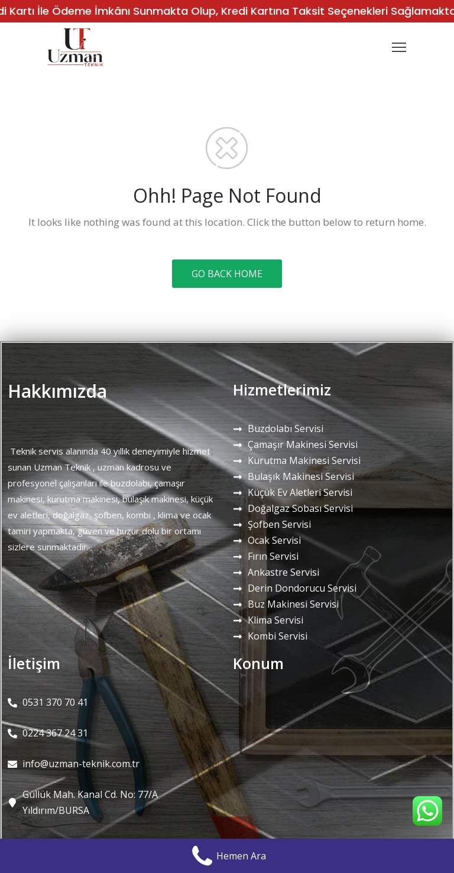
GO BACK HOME (227, 273)
